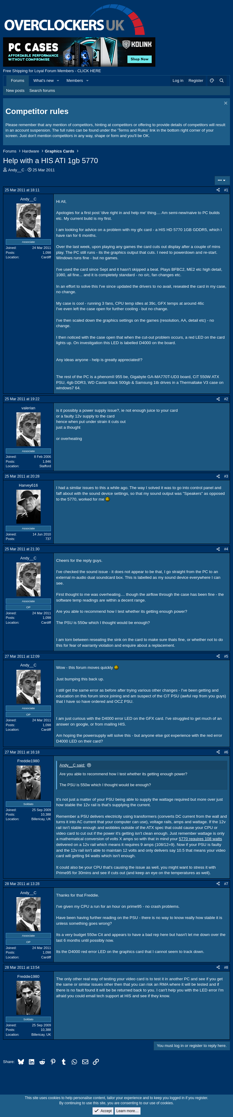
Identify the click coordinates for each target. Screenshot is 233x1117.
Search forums (42, 90)
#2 (226, 399)
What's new (43, 80)
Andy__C (16, 170)
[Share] (218, 190)
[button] (58, 80)
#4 (226, 549)
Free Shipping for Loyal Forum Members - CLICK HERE (52, 71)
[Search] (221, 80)
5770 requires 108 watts (200, 839)
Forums (17, 80)
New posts (15, 90)
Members (74, 80)
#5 (226, 656)
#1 (226, 190)
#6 (226, 752)
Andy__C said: (72, 765)
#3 (226, 476)
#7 (226, 884)
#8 (226, 967)
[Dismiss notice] (225, 104)
